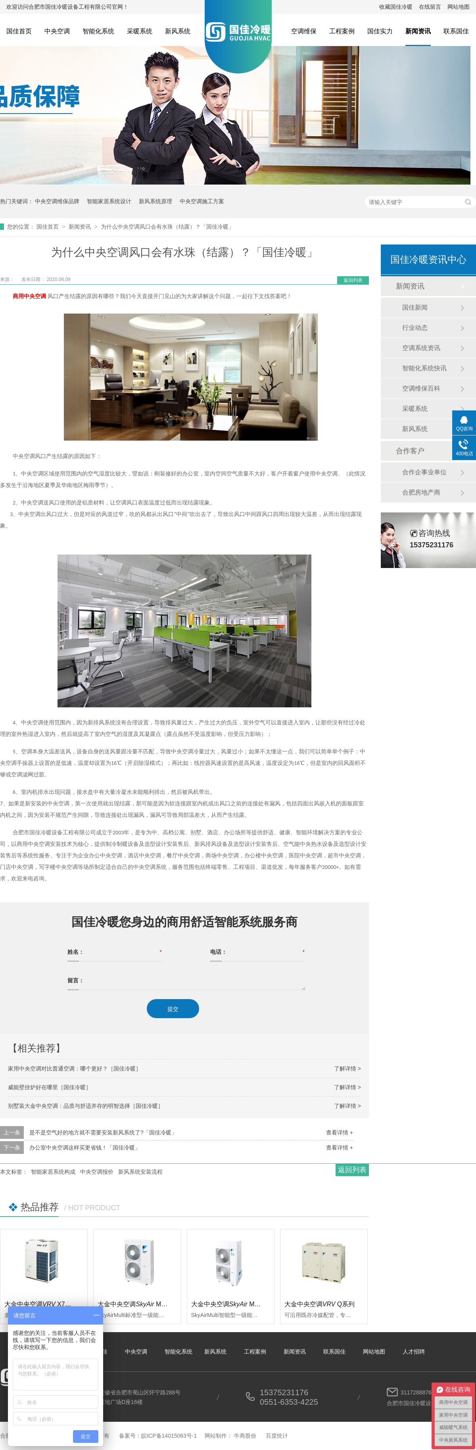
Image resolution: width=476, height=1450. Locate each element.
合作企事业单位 (424, 472)
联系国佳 (456, 31)
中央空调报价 (96, 1172)
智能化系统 (98, 31)
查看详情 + (339, 1132)
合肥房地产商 (421, 492)
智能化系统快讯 (424, 368)
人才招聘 (414, 1351)
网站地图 (458, 7)
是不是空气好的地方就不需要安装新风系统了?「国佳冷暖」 (103, 1132)
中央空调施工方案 (202, 201)
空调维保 (304, 31)
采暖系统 (139, 31)
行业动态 (415, 327)
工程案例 (342, 31)
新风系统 (177, 31)
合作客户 (410, 451)
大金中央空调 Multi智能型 (236, 1304)
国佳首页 (19, 31)
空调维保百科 (421, 388)
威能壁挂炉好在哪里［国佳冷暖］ (49, 1087)
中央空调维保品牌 (57, 201)
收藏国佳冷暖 (396, 7)
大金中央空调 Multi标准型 (143, 1304)
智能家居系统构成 (53, 1172)
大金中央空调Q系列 (319, 1304)
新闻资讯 (418, 31)
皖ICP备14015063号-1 (169, 1436)
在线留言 (430, 7)
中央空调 (57, 31)
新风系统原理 (155, 201)
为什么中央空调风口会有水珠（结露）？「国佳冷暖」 (167, 226)
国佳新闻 (415, 307)
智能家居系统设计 (109, 201)
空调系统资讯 (421, 348)
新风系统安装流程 (140, 1172)
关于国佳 (96, 1351)
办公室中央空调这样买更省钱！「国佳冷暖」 (84, 1147)
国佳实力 (380, 31)
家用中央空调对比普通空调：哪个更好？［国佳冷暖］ (74, 1068)
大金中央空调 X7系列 (41, 1304)
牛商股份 (245, 1436)
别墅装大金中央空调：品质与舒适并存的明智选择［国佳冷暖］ (85, 1106)
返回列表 (353, 280)
